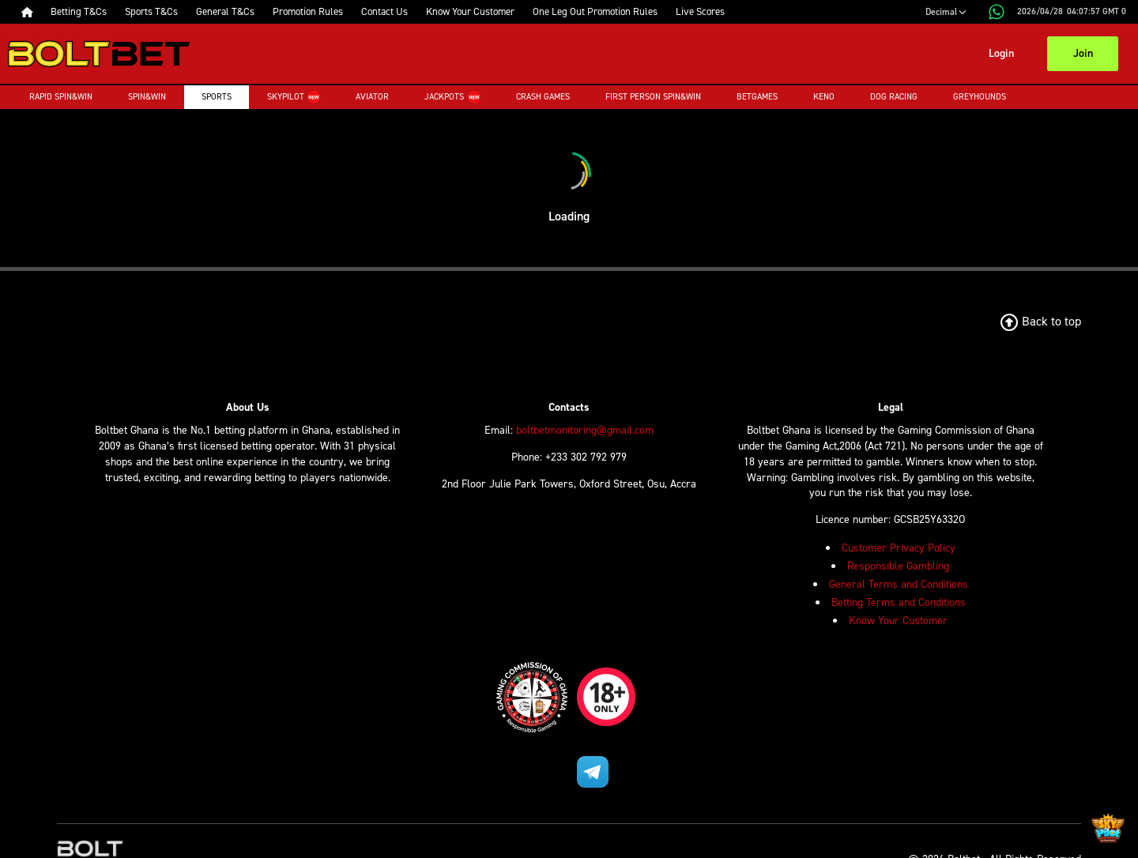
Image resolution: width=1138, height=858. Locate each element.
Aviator (372, 97)
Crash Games (543, 97)
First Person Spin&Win (653, 97)
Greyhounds (979, 97)
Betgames (757, 97)
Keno (824, 97)
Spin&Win (147, 97)
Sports (217, 97)
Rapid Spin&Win (60, 97)
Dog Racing (894, 97)
